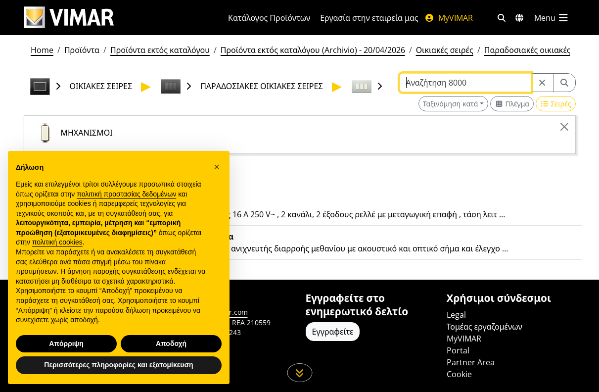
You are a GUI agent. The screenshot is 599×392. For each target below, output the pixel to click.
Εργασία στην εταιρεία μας (369, 17)
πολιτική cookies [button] (57, 242)
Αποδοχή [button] (171, 343)
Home (42, 50)
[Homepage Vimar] (69, 17)
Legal (456, 314)
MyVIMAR (448, 17)
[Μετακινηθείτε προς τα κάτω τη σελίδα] (299, 372)
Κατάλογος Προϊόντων (269, 17)
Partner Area (471, 362)
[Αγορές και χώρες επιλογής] (519, 18)
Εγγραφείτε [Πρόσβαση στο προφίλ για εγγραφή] (333, 331)
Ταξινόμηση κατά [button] (450, 103)
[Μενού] (552, 18)
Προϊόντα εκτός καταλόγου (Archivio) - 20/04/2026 (313, 50)
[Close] (564, 127)
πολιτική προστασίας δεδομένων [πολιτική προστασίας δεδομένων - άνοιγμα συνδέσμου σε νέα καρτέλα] (126, 194)
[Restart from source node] (542, 82)
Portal (458, 350)
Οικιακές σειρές (444, 50)
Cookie (459, 374)
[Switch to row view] (555, 103)
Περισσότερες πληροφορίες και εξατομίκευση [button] (118, 365)
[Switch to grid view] (512, 103)
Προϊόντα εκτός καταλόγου (160, 50)
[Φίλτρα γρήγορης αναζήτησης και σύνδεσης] (502, 18)
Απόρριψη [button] (66, 343)
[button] (217, 167)
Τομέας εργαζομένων (484, 326)
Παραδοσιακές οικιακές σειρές (540, 50)
